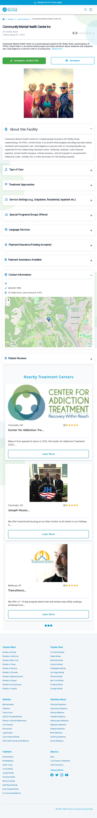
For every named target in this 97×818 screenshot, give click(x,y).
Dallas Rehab (55, 656)
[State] (12, 19)
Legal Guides (8, 733)
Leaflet (89, 346)
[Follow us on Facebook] (51, 775)
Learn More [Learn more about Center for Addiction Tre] (48, 454)
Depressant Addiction (59, 709)
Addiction (7, 699)
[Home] (5, 19)
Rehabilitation (8, 761)
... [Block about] (56, 49)
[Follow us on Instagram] (61, 775)
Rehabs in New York (10, 660)
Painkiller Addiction (58, 717)
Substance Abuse (58, 699)
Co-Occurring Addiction (12, 793)
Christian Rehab (9, 777)
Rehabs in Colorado (10, 672)
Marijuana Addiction (58, 725)
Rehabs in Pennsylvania (12, 685)
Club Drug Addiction (58, 737)
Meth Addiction (56, 733)
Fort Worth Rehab (57, 652)
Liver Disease (8, 725)
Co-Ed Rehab (8, 769)
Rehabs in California (10, 656)
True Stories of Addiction (60, 761)
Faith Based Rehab (10, 785)
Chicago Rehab (56, 689)
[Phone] (24, 60)
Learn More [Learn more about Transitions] (48, 614)
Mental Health (8, 704)
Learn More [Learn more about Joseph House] (48, 534)
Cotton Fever (8, 713)
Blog (52, 757)
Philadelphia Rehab (58, 668)
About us (54, 752)
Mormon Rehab (9, 781)
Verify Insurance (56, 765)
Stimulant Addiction (58, 704)
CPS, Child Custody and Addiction (16, 741)
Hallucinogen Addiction (59, 721)
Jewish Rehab (8, 773)
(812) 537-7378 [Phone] (14, 288)
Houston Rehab (56, 664)
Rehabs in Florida (9, 652)
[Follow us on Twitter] (56, 775)
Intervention (7, 729)
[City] (24, 19)
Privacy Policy (87, 809)
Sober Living (7, 765)
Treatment (7, 752)
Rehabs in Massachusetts (13, 676)
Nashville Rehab (56, 660)
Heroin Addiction (57, 741)
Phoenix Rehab (56, 676)
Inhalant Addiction (57, 729)
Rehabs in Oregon (10, 680)
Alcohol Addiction (57, 713)
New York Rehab (57, 680)
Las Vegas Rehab (57, 672)
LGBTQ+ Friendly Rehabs (12, 717)
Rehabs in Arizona (10, 668)
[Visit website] (72, 60)
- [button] (8, 304)
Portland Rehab (56, 685)
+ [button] (8, 300)
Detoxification (8, 757)
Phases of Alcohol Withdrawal (14, 721)
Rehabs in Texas (9, 664)
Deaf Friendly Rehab (11, 789)
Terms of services (74, 809)
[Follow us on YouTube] (66, 775)
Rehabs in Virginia (10, 689)
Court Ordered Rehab (11, 737)
